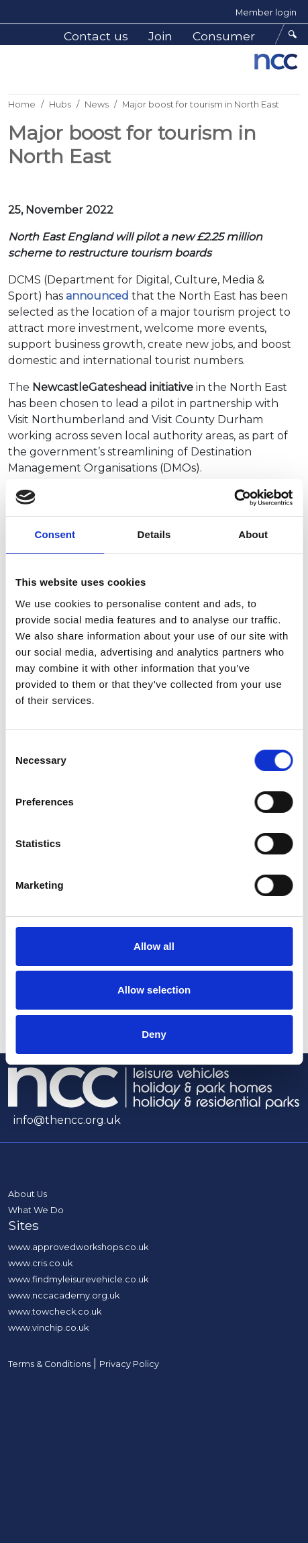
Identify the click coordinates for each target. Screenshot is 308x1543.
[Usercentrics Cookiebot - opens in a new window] (234, 497)
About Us (27, 1194)
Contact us (96, 36)
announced (97, 296)
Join (160, 36)
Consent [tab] (54, 534)
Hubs (60, 104)
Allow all (154, 946)
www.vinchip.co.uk (48, 1328)
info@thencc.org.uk (67, 1120)
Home (22, 104)
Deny (154, 1034)
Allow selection (154, 990)
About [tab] (253, 534)
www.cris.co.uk (40, 1263)
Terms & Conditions (49, 1364)
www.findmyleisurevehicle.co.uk (78, 1279)
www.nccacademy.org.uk (63, 1295)
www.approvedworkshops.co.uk (78, 1247)
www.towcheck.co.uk (54, 1312)
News (97, 104)
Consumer (224, 36)
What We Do (36, 1210)
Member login (266, 12)
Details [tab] (154, 534)
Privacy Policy (129, 1364)
